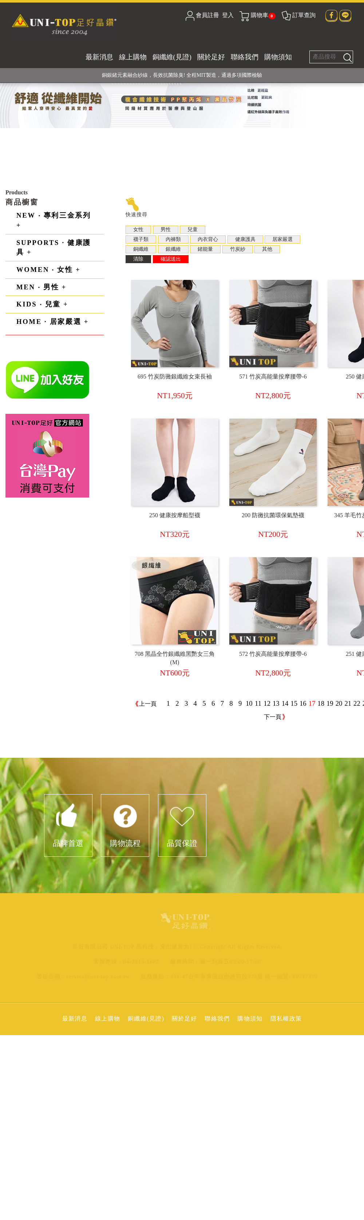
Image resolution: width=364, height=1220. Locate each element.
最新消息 (99, 57)
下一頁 (272, 717)
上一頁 (148, 704)
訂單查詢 (298, 15)
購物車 (257, 15)
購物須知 (278, 57)
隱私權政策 (286, 1018)
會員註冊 (207, 15)
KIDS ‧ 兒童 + (42, 304)
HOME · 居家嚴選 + (52, 321)
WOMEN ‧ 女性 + (48, 269)
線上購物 (133, 57)
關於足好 (211, 57)
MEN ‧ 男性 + (41, 287)
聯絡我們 (244, 57)
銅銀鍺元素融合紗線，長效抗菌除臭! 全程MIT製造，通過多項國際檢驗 (182, 75)
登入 (228, 15)
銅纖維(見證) (172, 57)
